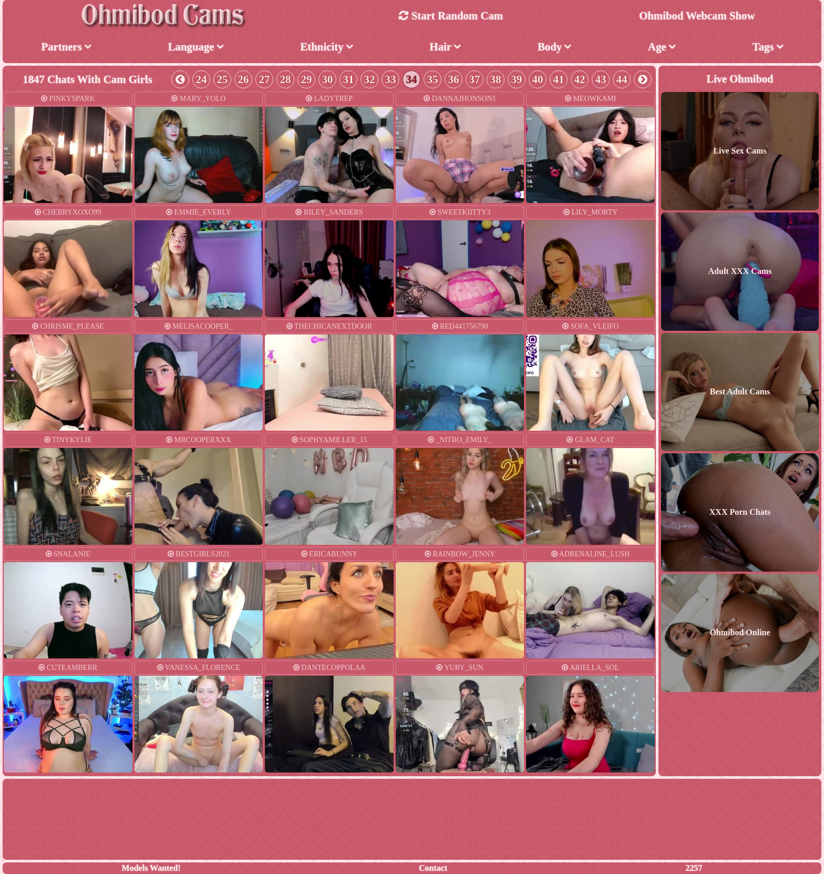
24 (201, 79)
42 (579, 79)
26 (243, 79)
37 (474, 79)
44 (621, 79)
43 (600, 79)
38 (495, 79)
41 (558, 79)
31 (348, 79)
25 (222, 79)
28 (285, 79)
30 (327, 79)
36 (453, 79)
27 (264, 79)
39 (516, 79)
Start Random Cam (451, 15)
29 (306, 79)
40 (537, 79)
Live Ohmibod (740, 78)
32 (369, 79)
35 (432, 79)
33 (390, 79)
